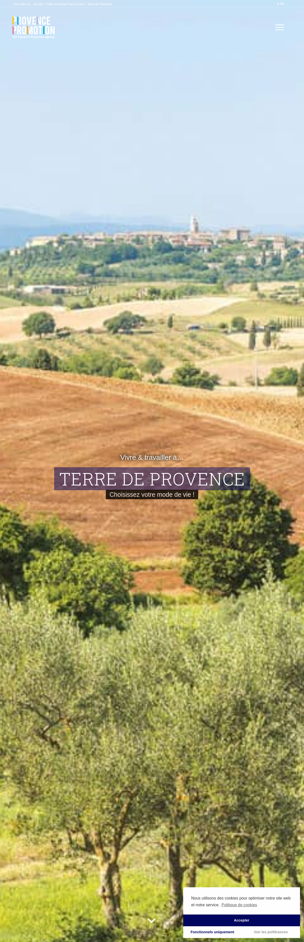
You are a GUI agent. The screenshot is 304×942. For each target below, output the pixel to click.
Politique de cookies (239, 905)
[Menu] (278, 27)
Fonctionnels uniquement (212, 932)
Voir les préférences (271, 932)
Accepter (241, 920)
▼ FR (280, 3)
